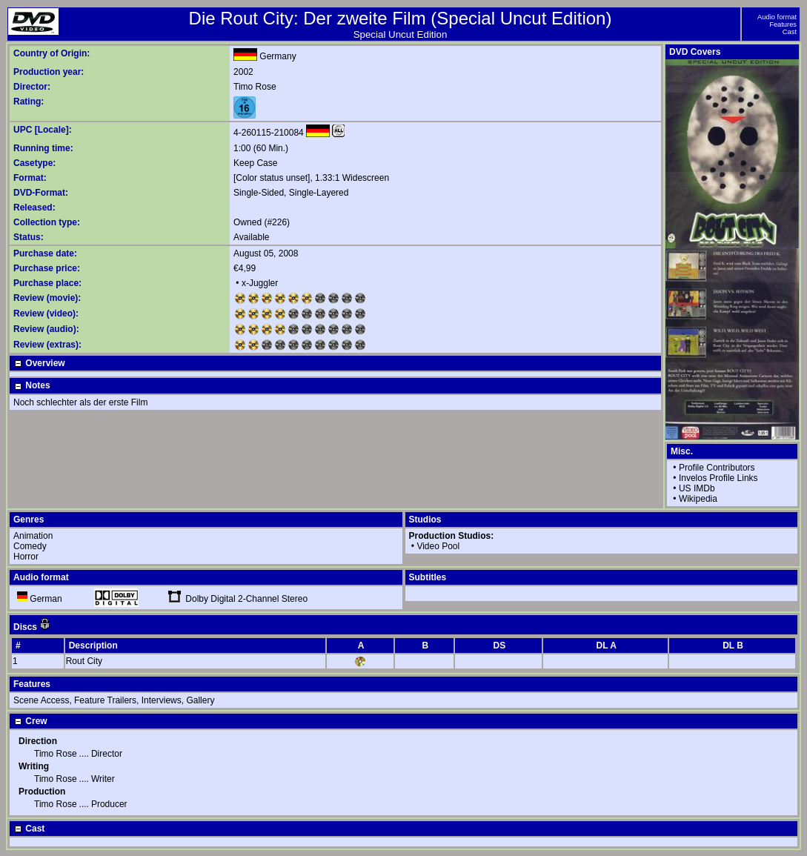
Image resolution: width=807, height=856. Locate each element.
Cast (790, 32)
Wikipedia (698, 499)
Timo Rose (254, 87)
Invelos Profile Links (718, 478)
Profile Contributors (717, 467)
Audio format (777, 17)
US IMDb (697, 488)
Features (783, 24)
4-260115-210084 (268, 132)
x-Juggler (260, 283)
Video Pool (437, 546)
